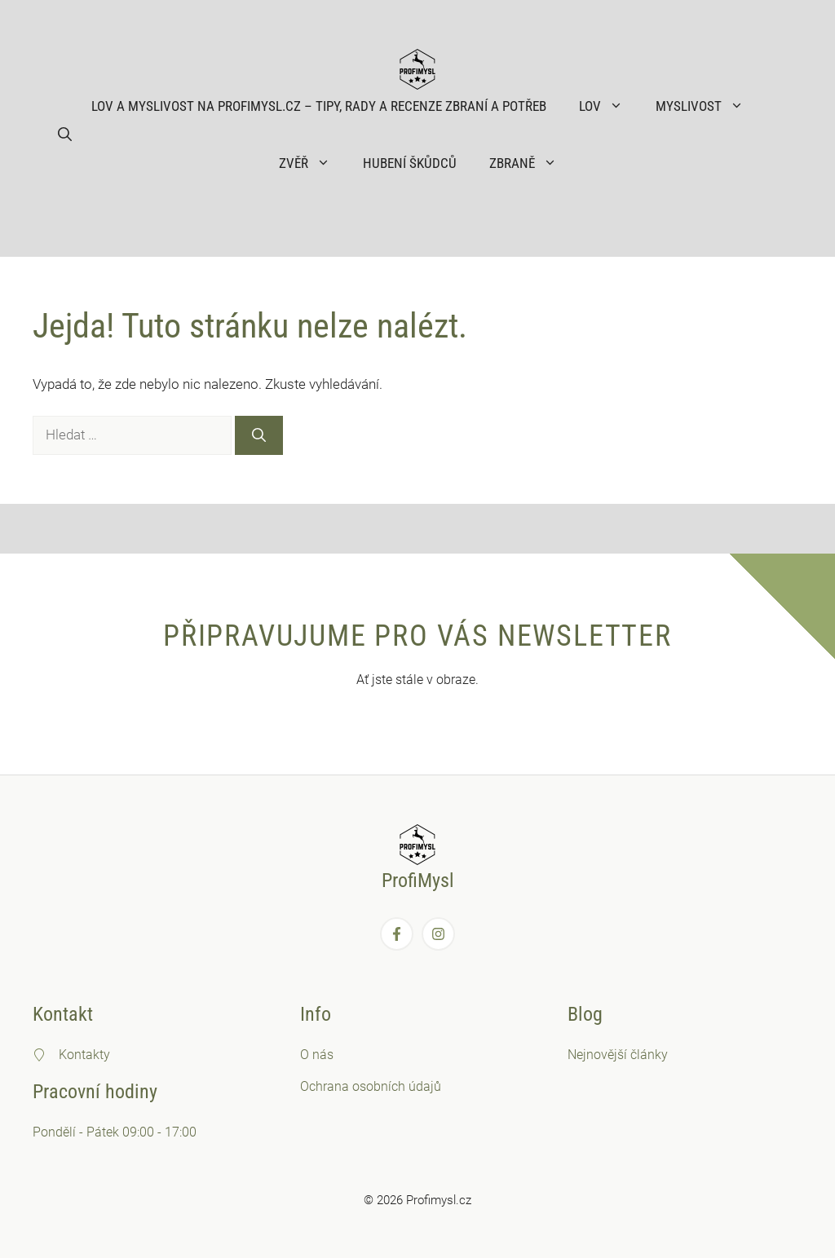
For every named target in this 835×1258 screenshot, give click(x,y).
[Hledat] (259, 435)
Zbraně (531, 163)
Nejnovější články (618, 1054)
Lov (609, 106)
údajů (425, 1086)
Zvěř (313, 163)
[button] (65, 134)
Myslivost (708, 106)
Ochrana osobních (354, 1086)
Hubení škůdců (410, 163)
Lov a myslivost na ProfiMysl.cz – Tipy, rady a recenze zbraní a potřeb (318, 106)
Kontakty (84, 1054)
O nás (317, 1054)
